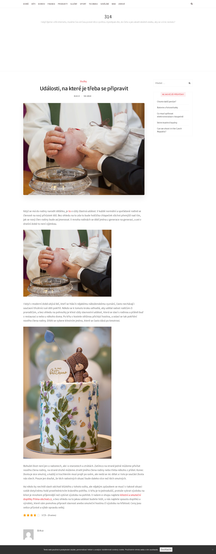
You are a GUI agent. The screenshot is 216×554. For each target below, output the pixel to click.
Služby (83, 81)
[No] (212, 549)
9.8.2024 (87, 96)
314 (108, 16)
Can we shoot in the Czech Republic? (169, 130)
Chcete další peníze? (166, 101)
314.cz (77, 96)
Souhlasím (166, 549)
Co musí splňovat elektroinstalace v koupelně (170, 115)
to (69, 211)
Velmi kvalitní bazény (167, 122)
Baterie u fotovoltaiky (167, 107)
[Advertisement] (108, 50)
